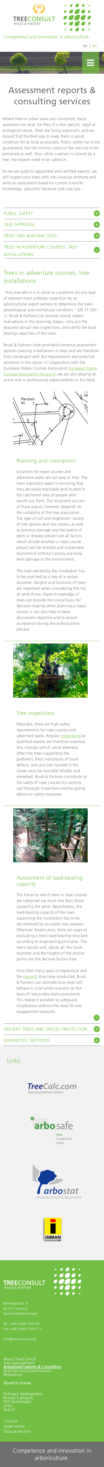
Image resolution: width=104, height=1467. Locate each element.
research (30, 976)
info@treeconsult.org (19, 1339)
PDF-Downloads (17, 1402)
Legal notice (14, 1426)
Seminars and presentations (27, 1371)
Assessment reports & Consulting (32, 1367)
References (12, 1375)
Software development (23, 1394)
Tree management (19, 1363)
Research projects (18, 1398)
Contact (11, 1421)
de (85, 45)
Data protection (17, 1431)
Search (9, 1409)
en (94, 45)
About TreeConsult (19, 1359)
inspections (70, 735)
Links (7, 1405)
